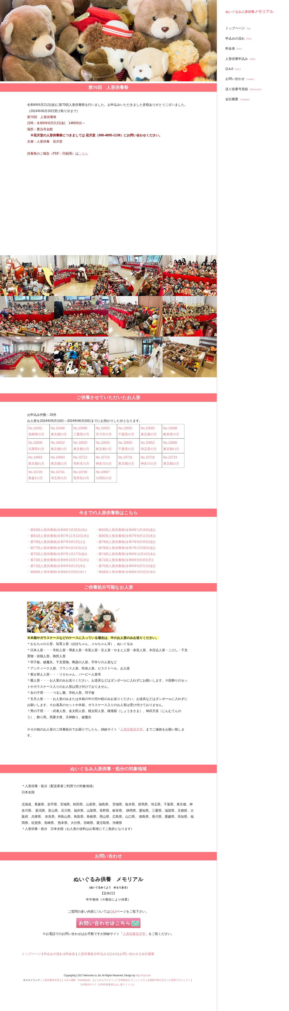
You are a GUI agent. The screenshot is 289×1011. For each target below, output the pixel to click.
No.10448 (58, 428)
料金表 (234, 48)
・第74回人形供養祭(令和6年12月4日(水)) (125, 554)
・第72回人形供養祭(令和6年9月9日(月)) (124, 560)
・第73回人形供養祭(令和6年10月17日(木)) (58, 560)
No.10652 (148, 442)
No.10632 (58, 442)
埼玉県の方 (149, 449)
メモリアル (249, 11)
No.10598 (170, 428)
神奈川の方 (104, 463)
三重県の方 (81, 434)
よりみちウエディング (106, 980)
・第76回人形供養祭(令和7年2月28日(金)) (125, 548)
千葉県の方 (126, 434)
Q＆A (233, 68)
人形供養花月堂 (131, 729)
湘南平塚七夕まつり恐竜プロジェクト (169, 980)
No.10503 (103, 428)
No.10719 (170, 457)
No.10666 (170, 442)
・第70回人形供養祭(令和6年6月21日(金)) (125, 566)
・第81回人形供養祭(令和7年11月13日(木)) (58, 536)
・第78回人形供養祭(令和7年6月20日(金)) (125, 542)
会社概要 (237, 99)
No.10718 (148, 457)
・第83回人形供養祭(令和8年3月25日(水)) (57, 530)
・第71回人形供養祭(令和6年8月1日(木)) (56, 566)
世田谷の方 (81, 478)
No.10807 (103, 472)
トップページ (238, 28)
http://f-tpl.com (143, 975)
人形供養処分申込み (92, 954)
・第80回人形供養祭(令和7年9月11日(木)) (125, 536)
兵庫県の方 (36, 449)
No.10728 (35, 472)
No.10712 (80, 457)
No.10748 (80, 472)
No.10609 (35, 442)
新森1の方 (35, 478)
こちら (83, 153)
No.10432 (35, 428)
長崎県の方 (36, 434)
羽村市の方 (81, 463)
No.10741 (58, 472)
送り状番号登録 (244, 89)
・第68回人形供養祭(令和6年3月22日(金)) (125, 572)
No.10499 (80, 428)
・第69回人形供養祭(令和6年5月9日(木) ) (56, 572)
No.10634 (103, 442)
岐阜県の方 (171, 434)
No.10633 (80, 442)
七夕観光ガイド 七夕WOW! (94, 984)
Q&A (113, 911)
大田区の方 (104, 478)
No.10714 (103, 457)
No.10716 (125, 457)
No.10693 (58, 457)
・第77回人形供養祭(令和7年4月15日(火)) (57, 548)
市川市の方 (104, 434)
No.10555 (125, 428)
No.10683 (35, 457)
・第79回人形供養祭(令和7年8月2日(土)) (56, 542)
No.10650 (125, 442)
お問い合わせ (240, 79)
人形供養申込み (240, 58)
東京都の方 (59, 434)
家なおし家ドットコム (123, 984)
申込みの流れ (238, 38)
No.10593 (148, 428)
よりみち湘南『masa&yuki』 (76, 980)
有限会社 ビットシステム (133, 980)
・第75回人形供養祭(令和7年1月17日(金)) (57, 554)
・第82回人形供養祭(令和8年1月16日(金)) (125, 530)
